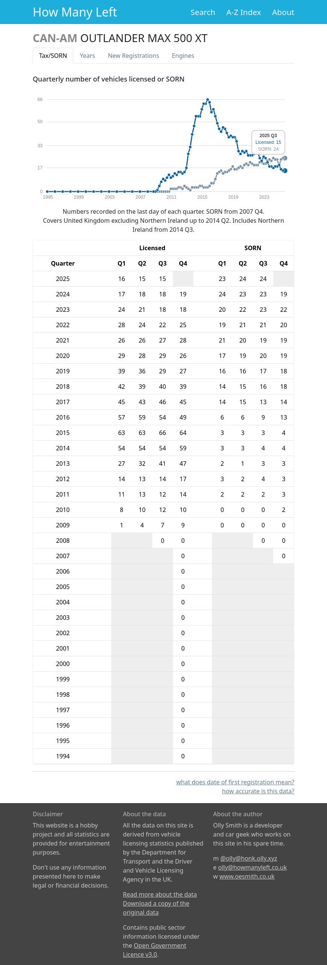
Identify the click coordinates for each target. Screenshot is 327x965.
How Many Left (75, 12)
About (283, 12)
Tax (53, 55)
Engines (183, 55)
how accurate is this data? (258, 791)
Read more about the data (160, 894)
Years (87, 55)
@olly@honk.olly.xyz (248, 858)
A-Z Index (243, 12)
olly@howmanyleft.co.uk (252, 867)
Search (203, 12)
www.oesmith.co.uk (247, 876)
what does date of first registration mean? (235, 782)
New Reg (133, 55)
